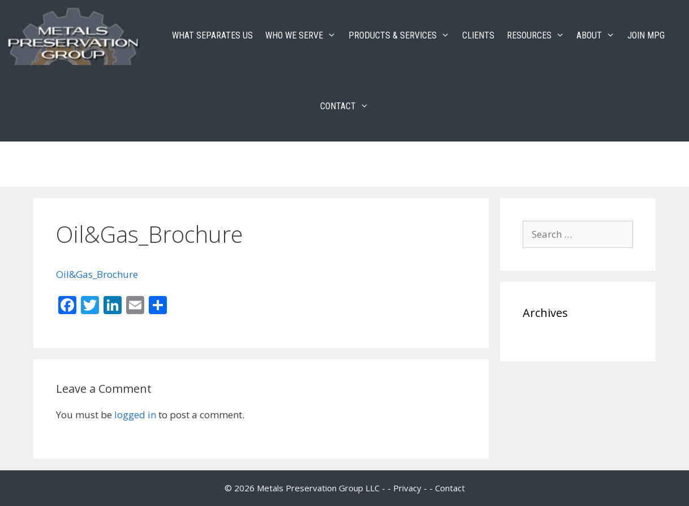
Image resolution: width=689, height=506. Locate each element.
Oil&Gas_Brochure (97, 274)
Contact (450, 488)
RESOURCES (539, 35)
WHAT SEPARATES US (212, 35)
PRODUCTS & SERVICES (402, 35)
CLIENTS (478, 35)
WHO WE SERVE (303, 35)
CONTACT (347, 106)
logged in (135, 414)
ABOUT (598, 35)
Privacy (407, 488)
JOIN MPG (646, 35)
